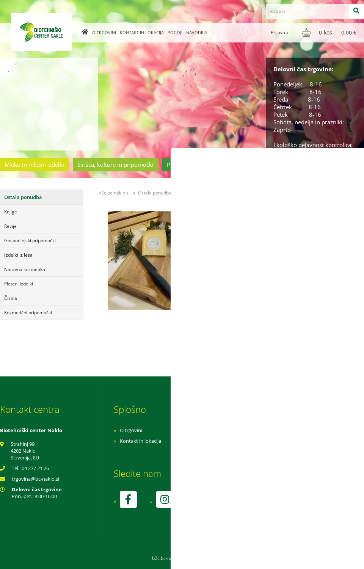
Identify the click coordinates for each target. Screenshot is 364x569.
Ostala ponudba (335, 164)
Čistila (10, 298)
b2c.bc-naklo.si (114, 193)
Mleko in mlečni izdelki (34, 164)
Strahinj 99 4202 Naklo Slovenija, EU (25, 450)
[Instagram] (164, 499)
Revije (10, 226)
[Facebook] (128, 499)
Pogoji (175, 32)
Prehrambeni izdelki (193, 164)
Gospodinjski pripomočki (30, 240)
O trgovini (104, 32)
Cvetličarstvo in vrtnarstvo (266, 164)
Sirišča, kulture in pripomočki (115, 164)
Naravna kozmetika (24, 269)
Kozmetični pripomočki (28, 312)
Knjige (10, 211)
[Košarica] (330, 32)
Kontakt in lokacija (142, 32)
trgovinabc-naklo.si (35, 478)
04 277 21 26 (35, 468)
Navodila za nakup (243, 430)
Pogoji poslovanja (242, 440)
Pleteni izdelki (18, 284)
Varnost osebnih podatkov (252, 451)
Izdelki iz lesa (18, 255)
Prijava (280, 32)
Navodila (196, 32)
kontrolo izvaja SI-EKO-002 (251, 505)
